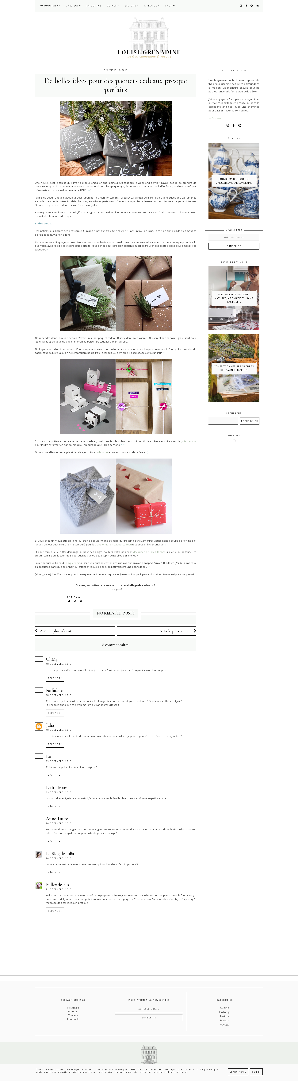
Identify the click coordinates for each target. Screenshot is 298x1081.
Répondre (55, 678)
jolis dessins (188, 441)
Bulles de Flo (57, 884)
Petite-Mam (56, 787)
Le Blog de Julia (60, 853)
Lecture (132, 5)
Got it (256, 1072)
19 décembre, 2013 (58, 761)
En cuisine (93, 5)
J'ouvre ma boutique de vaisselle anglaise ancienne (234, 180)
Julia (50, 725)
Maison (224, 1020)
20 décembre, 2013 (58, 823)
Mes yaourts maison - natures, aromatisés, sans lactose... (234, 298)
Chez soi (73, 5)
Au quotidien (50, 5)
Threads (73, 1015)
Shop (170, 5)
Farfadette (55, 690)
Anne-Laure (57, 818)
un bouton (102, 452)
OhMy (52, 659)
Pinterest (73, 1011)
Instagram (73, 1007)
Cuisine (224, 1007)
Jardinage (224, 1012)
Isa (48, 756)
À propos (152, 5)
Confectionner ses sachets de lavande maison (234, 368)
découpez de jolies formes (149, 552)
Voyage (113, 5)
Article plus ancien (177, 631)
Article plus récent (53, 631)
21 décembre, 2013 (58, 889)
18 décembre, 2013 (58, 664)
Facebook (73, 1019)
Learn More (238, 1072)
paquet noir (73, 563)
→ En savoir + (216, 118)
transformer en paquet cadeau (113, 544)
